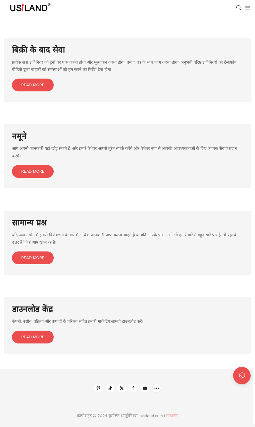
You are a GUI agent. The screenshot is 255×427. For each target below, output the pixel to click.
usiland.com (152, 416)
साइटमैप (172, 416)
